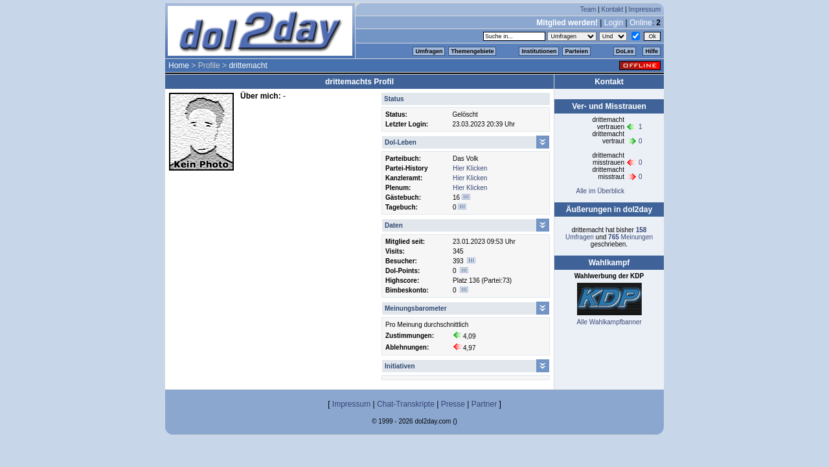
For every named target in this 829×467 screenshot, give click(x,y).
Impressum (645, 9)
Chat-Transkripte (406, 404)
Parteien (576, 51)
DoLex (625, 51)
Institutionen (538, 51)
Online (641, 22)
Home (178, 65)
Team (588, 9)
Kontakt (612, 9)
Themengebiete (472, 51)
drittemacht (248, 65)
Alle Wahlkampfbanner (608, 322)
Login (613, 22)
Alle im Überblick (600, 191)
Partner (484, 404)
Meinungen (630, 237)
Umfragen (428, 51)
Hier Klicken (470, 168)
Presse (453, 404)
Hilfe (651, 51)
